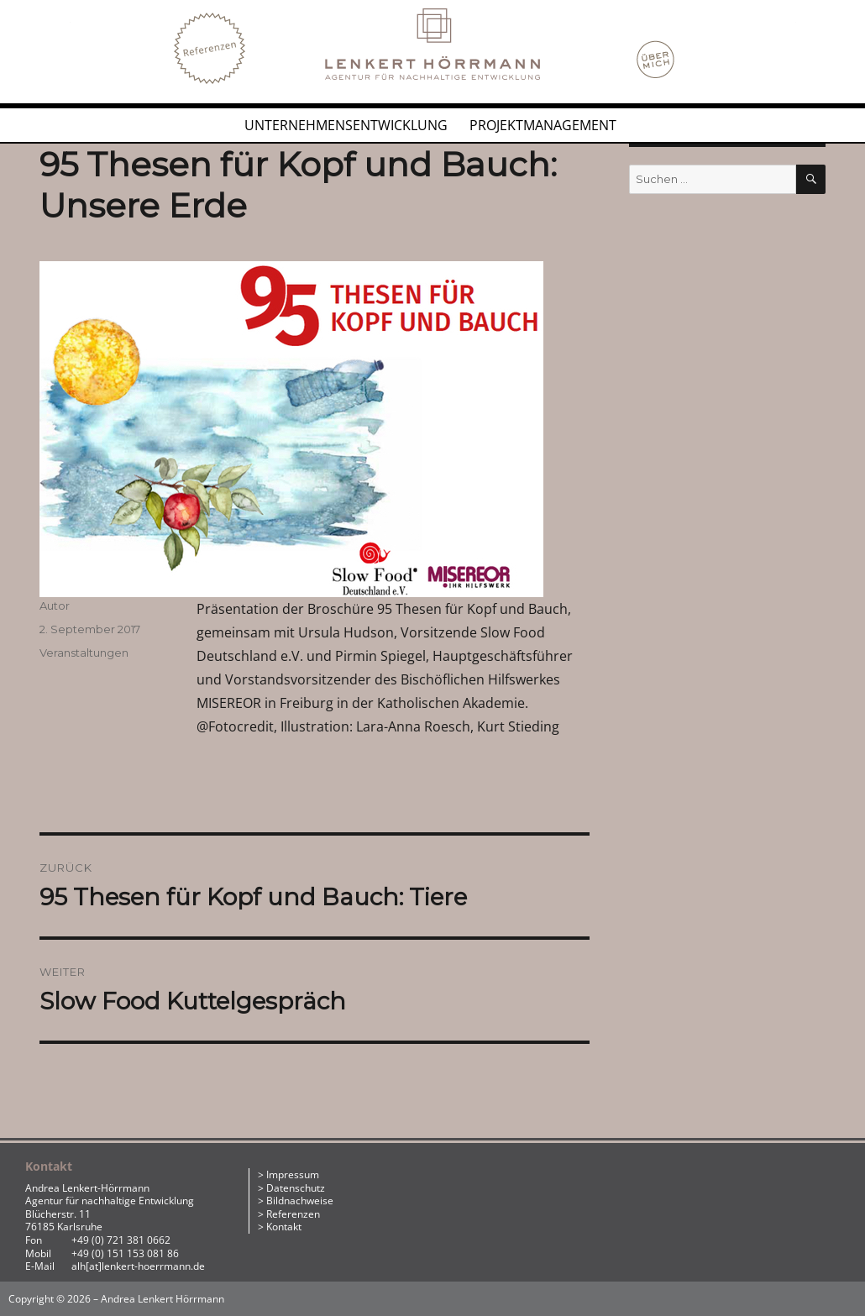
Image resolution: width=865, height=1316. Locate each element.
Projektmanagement (542, 125)
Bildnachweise (299, 1200)
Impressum (292, 1174)
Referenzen (293, 1214)
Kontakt (283, 1226)
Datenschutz (295, 1188)
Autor (54, 605)
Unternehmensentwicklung (346, 125)
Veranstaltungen (83, 652)
